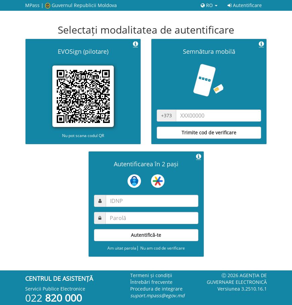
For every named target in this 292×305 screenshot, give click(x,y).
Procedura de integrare (156, 289)
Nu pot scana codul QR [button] (83, 135)
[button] (135, 44)
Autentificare (245, 5)
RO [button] (209, 5)
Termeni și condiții (151, 275)
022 (53, 298)
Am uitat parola (121, 248)
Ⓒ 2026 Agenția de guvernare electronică (237, 278)
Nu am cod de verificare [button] (162, 248)
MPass (32, 5)
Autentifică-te (146, 235)
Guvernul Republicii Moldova (84, 5)
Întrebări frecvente (151, 282)
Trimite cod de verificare (209, 132)
